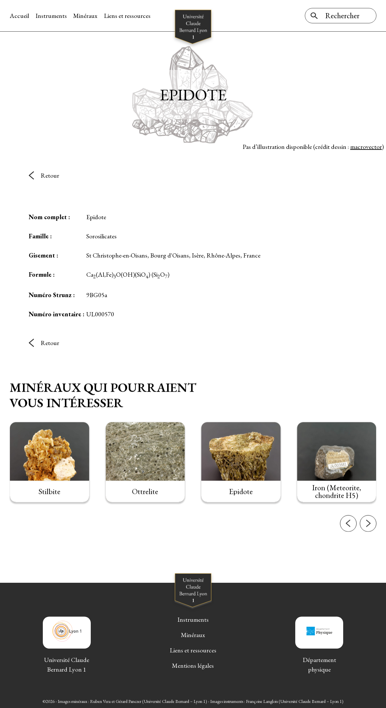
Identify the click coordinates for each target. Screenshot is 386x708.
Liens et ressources (127, 16)
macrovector (366, 146)
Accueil (19, 16)
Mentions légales (193, 665)
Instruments (51, 16)
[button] (348, 536)
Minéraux (85, 16)
